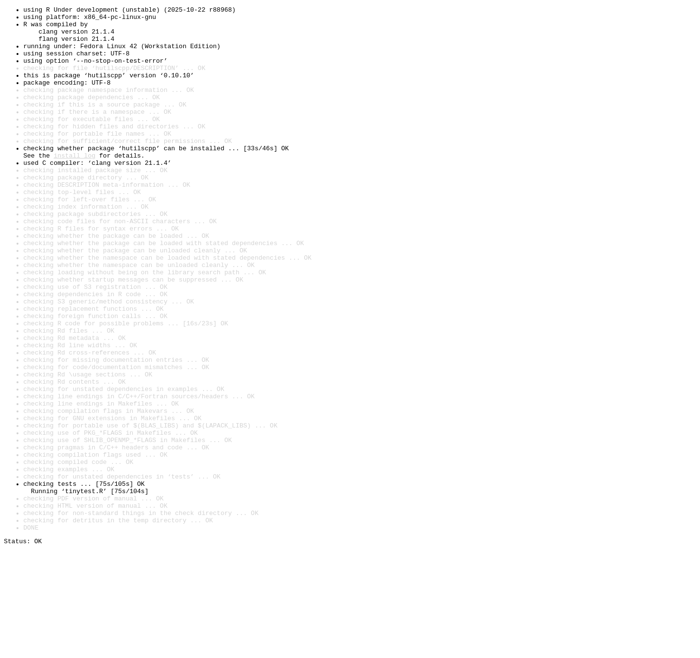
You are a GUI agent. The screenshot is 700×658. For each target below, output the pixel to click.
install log (74, 185)
